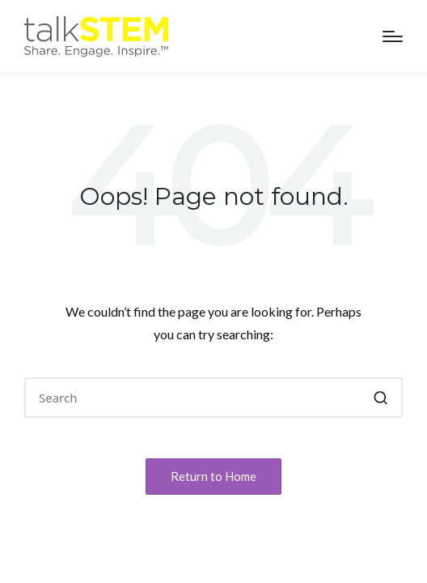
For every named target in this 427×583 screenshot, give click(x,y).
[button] (380, 397)
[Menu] (393, 36)
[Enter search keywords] (213, 397)
